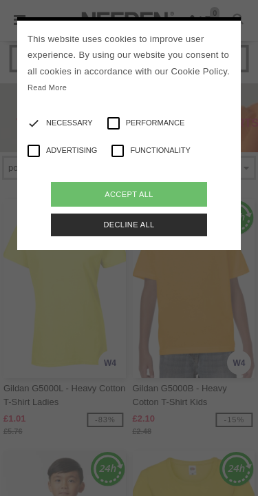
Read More (47, 87)
